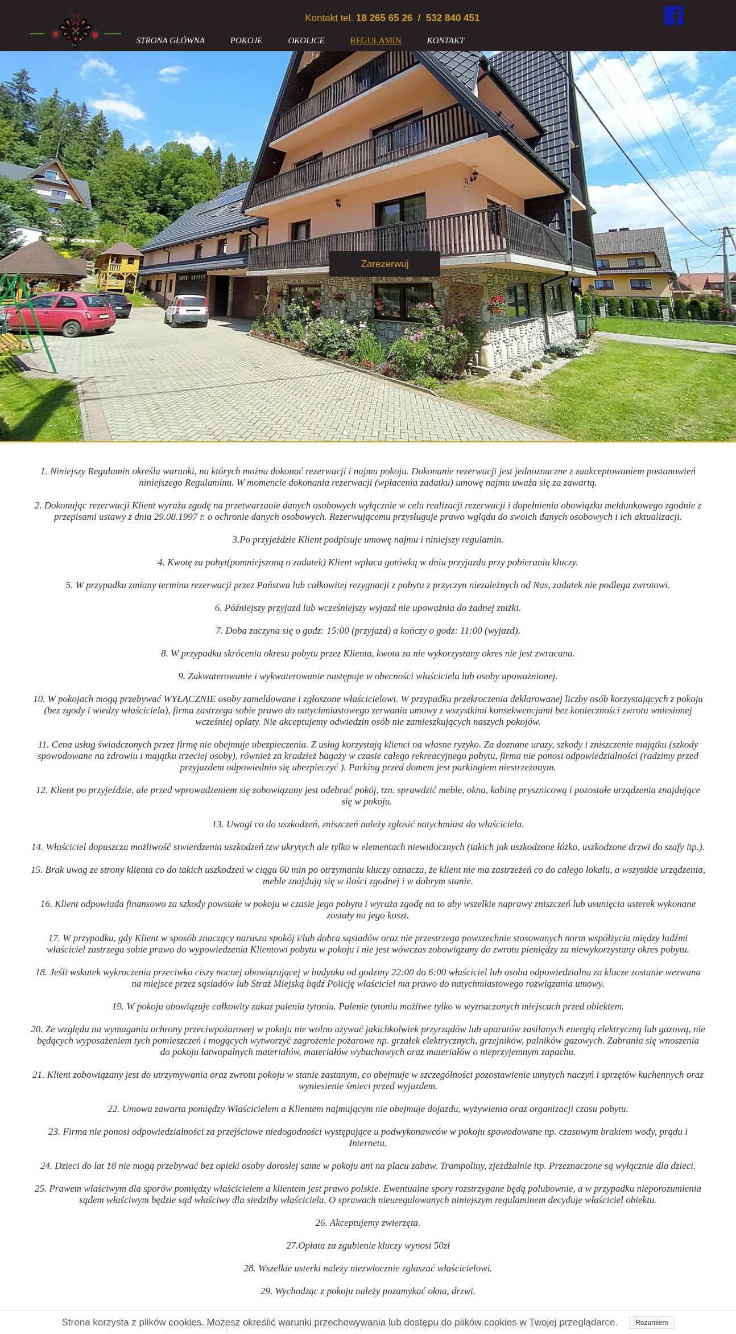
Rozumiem (651, 1323)
